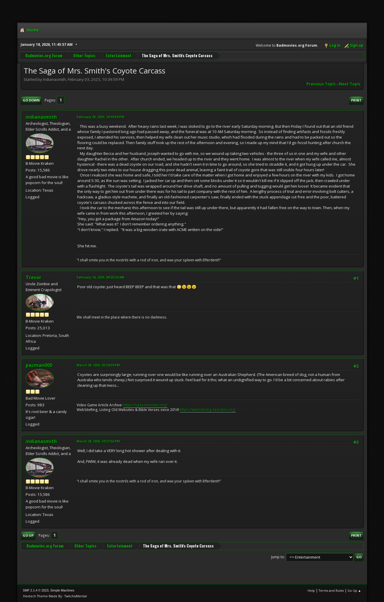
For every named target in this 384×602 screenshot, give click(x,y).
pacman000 (39, 365)
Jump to (277, 556)
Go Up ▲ (354, 590)
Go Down (31, 100)
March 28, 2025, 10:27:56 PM (98, 441)
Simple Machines (62, 590)
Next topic (350, 84)
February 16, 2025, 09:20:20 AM (100, 277)
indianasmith (41, 117)
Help (311, 590)
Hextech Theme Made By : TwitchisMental (55, 596)
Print (356, 100)
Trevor (33, 277)
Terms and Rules (331, 590)
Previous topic (321, 84)
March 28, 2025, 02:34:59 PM (98, 365)
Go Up (28, 535)
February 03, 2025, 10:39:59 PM (100, 117)
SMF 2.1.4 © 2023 (36, 590)
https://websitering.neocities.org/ (208, 409)
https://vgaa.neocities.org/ (145, 404)
